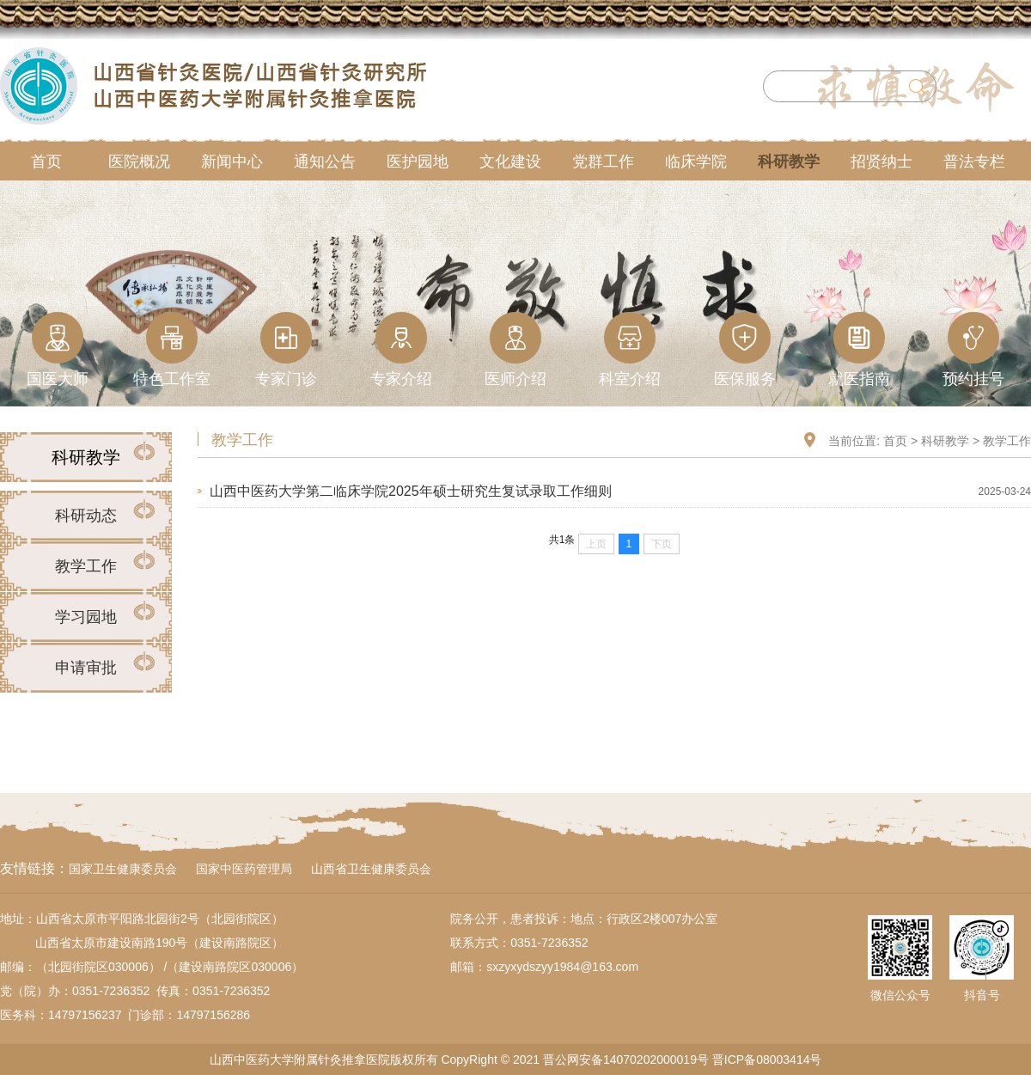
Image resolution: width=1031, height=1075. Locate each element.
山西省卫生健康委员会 (371, 869)
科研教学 (945, 441)
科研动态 (86, 515)
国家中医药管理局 (244, 869)
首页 (895, 441)
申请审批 (86, 667)
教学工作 (86, 566)
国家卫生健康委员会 (123, 869)
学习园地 (86, 617)
